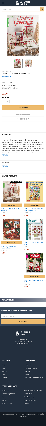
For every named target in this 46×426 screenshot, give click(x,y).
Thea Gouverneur (29, 397)
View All (26, 403)
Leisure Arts (5, 390)
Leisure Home (28, 394)
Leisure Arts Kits (7, 403)
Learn (3, 368)
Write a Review (6, 76)
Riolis (3, 397)
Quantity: (5, 97)
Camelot (4, 400)
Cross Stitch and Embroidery (34, 378)
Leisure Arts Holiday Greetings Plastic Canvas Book (33, 209)
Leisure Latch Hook (30, 400)
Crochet (27, 374)
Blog (3, 374)
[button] (23, 119)
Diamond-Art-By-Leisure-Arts (33, 390)
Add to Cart (11, 205)
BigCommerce (26, 414)
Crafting (27, 371)
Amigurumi (28, 365)
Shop (3, 365)
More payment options (23, 114)
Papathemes (23, 416)
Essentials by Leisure (8, 394)
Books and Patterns (31, 368)
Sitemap (4, 378)
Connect (4, 371)
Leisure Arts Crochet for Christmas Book (8, 247)
